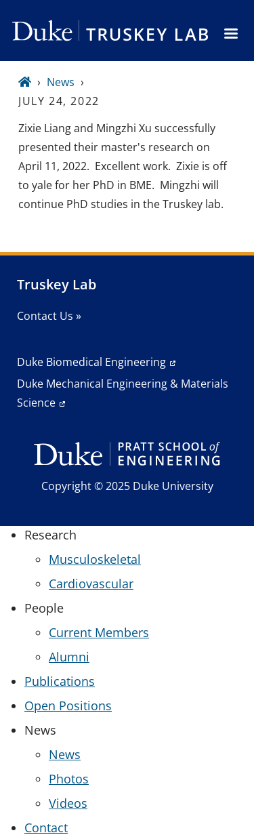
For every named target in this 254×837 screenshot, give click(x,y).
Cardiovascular (91, 583)
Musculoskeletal (95, 559)
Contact (46, 827)
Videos (68, 803)
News (61, 82)
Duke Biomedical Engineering (91, 361)
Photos (69, 779)
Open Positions (68, 705)
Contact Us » (49, 315)
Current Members (99, 632)
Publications (59, 681)
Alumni (69, 657)
